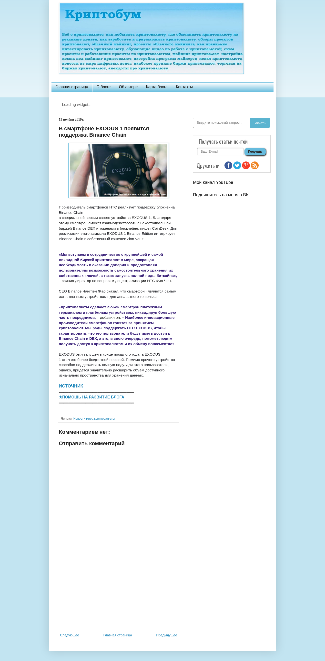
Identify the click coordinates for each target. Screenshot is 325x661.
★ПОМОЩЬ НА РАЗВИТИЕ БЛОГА (91, 397)
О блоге (103, 87)
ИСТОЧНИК (71, 386)
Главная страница (71, 87)
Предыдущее (166, 635)
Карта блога (157, 87)
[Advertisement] (118, 592)
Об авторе (128, 87)
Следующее (69, 635)
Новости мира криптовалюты (94, 418)
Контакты (184, 87)
